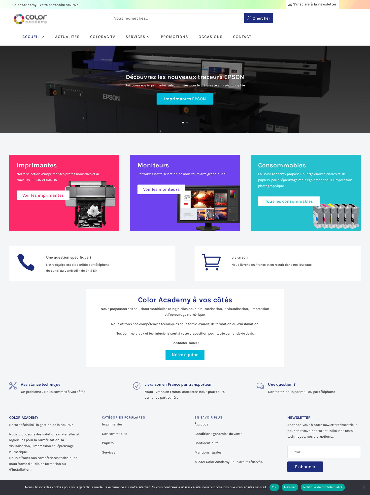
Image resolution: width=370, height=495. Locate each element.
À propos (201, 424)
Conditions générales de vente (218, 434)
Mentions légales (208, 452)
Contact (242, 37)
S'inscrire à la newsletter (314, 4)
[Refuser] (363, 487)
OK (274, 487)
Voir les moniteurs (161, 189)
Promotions (174, 37)
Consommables (114, 434)
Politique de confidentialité (322, 487)
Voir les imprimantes (43, 195)
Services (135, 37)
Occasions (211, 37)
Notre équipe (185, 354)
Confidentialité (206, 443)
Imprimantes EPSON (185, 99)
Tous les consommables (289, 201)
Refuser (290, 487)
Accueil (31, 37)
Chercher (261, 18)
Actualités (67, 37)
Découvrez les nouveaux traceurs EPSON (185, 77)
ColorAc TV (102, 37)
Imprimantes (112, 424)
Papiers (108, 443)
